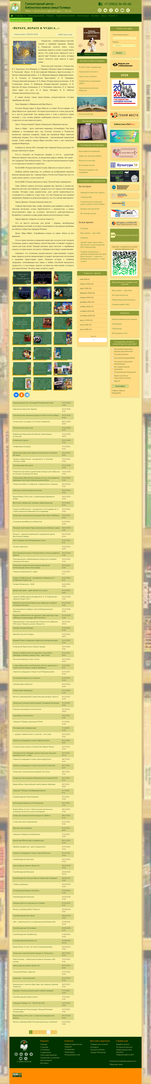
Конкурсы (94, 1047)
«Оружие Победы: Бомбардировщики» (29, 791)
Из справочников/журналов (121, 368)
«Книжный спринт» (21, 440)
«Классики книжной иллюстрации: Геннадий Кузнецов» (36, 703)
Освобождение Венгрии (23, 872)
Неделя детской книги (88, 72)
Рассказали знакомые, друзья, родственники (122, 350)
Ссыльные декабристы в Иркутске (27, 522)
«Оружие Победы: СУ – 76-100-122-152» (29, 1003)
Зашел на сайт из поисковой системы (121, 377)
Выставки (95, 16)
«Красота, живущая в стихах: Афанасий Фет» (31, 740)
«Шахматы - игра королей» (24, 978)
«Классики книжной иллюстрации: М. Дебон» (32, 816)
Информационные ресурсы (123, 300)
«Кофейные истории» (22, 447)
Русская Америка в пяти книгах (26, 659)
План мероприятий (36, 16)
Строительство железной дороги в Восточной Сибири (36, 415)
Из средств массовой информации (122, 362)
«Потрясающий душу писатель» (26, 891)
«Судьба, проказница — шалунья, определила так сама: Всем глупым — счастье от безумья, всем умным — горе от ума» (93, 256)
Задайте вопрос (123, 1044)
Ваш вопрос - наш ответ (90, 233)
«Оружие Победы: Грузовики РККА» (28, 722)
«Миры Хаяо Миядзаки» (23, 690)
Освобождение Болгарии (24, 916)
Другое (116, 381)
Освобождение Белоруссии (25, 941)
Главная (11, 16)
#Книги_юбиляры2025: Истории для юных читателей (35, 1022)
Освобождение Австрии (23, 859)
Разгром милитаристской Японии (27, 709)
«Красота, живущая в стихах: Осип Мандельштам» (33, 672)
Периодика (117, 329)
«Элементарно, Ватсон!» (23, 684)
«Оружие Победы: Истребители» (26, 834)
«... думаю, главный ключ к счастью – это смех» (32, 734)
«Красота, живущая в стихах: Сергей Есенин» (32, 853)
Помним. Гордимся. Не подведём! (88, 171)
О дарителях (45, 1052)
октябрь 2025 (85, 311)
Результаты (116, 393)
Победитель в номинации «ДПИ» (90, 82)
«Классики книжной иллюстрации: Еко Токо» (31, 772)
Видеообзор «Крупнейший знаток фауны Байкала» (34, 784)
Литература (117, 324)
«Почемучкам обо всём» (23, 465)
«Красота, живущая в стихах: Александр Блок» (32, 759)
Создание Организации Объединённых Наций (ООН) (35, 778)
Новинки (50, 16)
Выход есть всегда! (92, 54)
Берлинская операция (22, 828)
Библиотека (124, 124)
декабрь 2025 (85, 302)
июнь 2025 (84, 329)
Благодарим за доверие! (89, 151)
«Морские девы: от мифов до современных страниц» (35, 484)
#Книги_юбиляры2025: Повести (26, 909)
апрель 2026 (85, 284)
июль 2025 (84, 325)
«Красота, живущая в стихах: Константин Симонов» (34, 765)
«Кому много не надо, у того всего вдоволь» (31, 422)
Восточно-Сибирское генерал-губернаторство (33, 503)
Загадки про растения (89, 209)
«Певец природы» (20, 884)
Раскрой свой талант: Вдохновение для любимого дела (36, 528)
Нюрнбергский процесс (23, 716)
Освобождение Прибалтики (25, 934)
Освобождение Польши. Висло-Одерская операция (35, 878)
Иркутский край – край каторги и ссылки (30, 590)
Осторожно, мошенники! (21, 20)
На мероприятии (120, 354)
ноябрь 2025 (85, 307)
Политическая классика (23, 428)
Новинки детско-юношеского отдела (29, 903)
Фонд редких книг (120, 333)
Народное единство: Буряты (25, 409)
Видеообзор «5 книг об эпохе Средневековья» (32, 947)
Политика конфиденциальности (122, 1061)
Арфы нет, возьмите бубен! (90, 156)
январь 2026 (85, 297)
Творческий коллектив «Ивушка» (88, 89)
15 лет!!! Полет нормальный (90, 67)
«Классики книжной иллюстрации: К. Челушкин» (33, 953)
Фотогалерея (83, 16)
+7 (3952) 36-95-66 (117, 4)
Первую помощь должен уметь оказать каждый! (33, 991)
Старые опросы (118, 391)
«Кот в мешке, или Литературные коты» (29, 540)
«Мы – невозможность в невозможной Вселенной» (34, 922)
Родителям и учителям (65, 16)
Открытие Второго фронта (24, 972)
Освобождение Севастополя (25, 997)
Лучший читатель (97, 1050)
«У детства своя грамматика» (25, 822)
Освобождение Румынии (23, 897)
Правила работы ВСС (121, 304)
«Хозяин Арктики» (20, 547)
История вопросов (120, 295)
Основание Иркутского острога (26, 678)
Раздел (116, 42)
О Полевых (45, 1050)
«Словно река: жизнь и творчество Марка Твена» (33, 747)
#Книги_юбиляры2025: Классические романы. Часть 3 (35, 697)
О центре (19, 16)
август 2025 (85, 320)
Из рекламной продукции (124, 372)
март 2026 (84, 288)
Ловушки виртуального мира (25, 572)
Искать (119, 53)
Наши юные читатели (88, 76)
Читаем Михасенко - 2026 (23, 584)
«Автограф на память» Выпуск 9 (26, 866)
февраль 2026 (86, 293)
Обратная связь (116, 1064)
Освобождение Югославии (24, 928)
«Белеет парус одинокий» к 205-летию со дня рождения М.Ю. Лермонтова (92, 244)
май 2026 (83, 279)
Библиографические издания (124, 319)
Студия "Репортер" (98, 1052)
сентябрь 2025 (86, 316)
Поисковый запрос (121, 35)
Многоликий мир (86, 114)
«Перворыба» (86, 197)
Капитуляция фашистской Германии (28, 803)
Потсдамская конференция (24, 728)
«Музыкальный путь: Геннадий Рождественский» (33, 403)
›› (93, 340)
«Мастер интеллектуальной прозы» (27, 490)
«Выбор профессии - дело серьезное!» (29, 847)
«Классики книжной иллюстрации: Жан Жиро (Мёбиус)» (36, 515)
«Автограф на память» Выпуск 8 (26, 966)
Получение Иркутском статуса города (29, 647)
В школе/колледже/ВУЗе (123, 358)
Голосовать (120, 386)
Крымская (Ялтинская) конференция (28, 840)
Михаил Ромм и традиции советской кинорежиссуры (35, 640)
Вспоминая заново (87, 165)
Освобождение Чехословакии (26, 797)
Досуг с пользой (108, 16)
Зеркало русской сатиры (23, 634)
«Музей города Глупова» (23, 628)
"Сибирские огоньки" (99, 1044)
